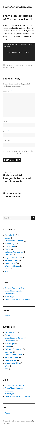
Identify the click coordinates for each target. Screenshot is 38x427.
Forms (7, 238)
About (7, 316)
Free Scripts (10, 246)
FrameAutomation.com (17, 7)
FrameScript (10, 244)
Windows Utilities (12, 266)
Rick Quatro (10, 65)
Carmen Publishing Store (15, 288)
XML (7, 272)
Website (6, 141)
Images (8, 249)
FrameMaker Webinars (14, 241)
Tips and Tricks (14, 67)
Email (6, 131)
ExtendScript (10, 235)
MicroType (9, 296)
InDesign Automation (13, 252)
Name (6, 121)
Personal (8, 255)
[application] (19, 52)
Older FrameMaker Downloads (17, 299)
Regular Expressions (13, 258)
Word (7, 269)
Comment (7, 91)
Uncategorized (11, 263)
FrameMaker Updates (14, 291)
